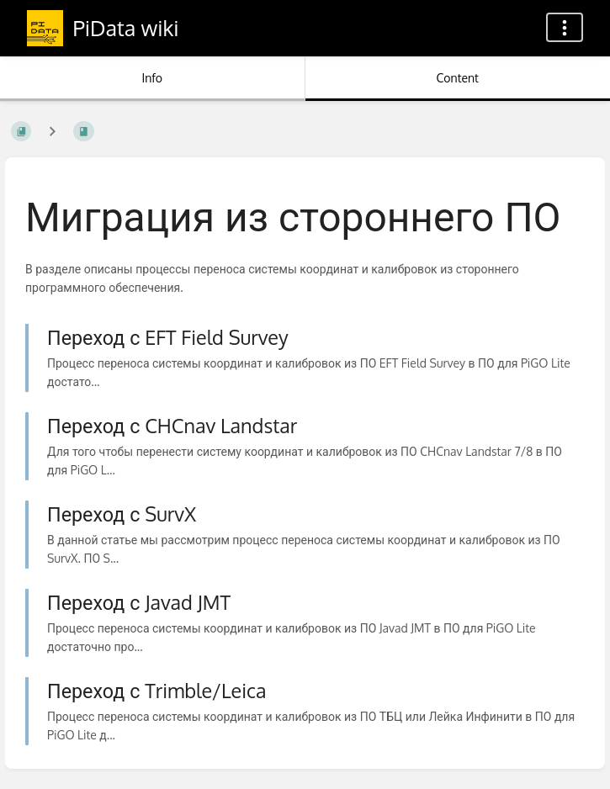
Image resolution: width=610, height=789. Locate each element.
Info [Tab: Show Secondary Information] (151, 78)
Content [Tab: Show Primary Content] (458, 78)
